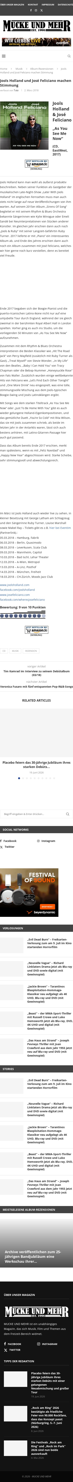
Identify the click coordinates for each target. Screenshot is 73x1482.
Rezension (31, 650)
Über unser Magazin (12, 4)
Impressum (48, 4)
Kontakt (33, 4)
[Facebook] (31, 10)
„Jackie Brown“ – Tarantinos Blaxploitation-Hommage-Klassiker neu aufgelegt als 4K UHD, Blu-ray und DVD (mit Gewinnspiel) (47, 994)
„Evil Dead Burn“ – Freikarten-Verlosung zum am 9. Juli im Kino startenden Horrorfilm (49, 943)
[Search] (69, 56)
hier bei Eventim (60, 528)
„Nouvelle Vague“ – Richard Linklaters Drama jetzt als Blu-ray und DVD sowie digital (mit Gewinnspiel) (49, 968)
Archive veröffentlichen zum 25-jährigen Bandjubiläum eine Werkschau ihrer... (33, 1256)
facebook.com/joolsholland (17, 590)
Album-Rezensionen (41, 68)
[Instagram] (36, 10)
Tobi (16, 90)
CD (4, 650)
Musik (19, 68)
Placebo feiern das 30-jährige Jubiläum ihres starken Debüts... (36, 764)
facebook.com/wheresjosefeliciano (22, 599)
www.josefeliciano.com (15, 595)
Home (3, 68)
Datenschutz (65, 4)
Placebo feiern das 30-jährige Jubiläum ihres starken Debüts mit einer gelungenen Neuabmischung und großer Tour (50, 1382)
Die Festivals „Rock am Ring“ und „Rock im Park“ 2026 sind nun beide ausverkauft (48, 1448)
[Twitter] (41, 10)
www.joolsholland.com (14, 585)
